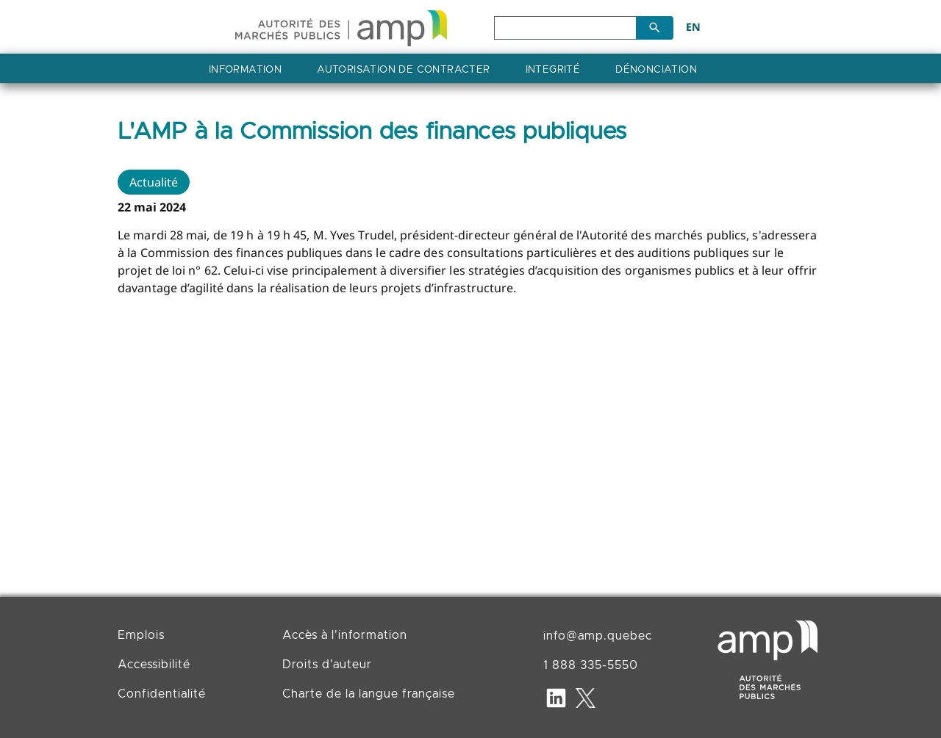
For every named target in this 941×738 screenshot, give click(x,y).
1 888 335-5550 (590, 665)
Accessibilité (154, 664)
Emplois (141, 635)
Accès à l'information (344, 635)
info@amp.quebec (597, 636)
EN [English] (693, 27)
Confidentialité (162, 694)
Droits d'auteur (327, 664)
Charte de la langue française (368, 694)
